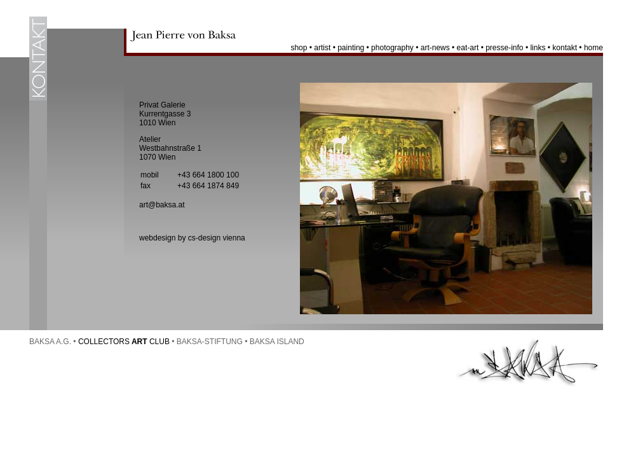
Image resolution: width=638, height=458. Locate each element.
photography (392, 47)
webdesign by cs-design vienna (192, 237)
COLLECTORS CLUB (124, 341)
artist (322, 47)
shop (298, 47)
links (537, 47)
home (593, 47)
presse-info (504, 47)
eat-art (468, 47)
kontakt (564, 47)
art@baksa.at (162, 204)
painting (350, 47)
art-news (435, 47)
